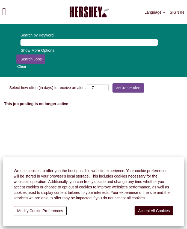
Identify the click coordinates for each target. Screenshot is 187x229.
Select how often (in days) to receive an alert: (47, 88)
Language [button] (154, 12)
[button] (31, 12)
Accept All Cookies (154, 211)
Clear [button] (21, 66)
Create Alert (128, 88)
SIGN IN (177, 12)
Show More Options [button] (37, 50)
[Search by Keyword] (89, 42)
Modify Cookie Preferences (40, 211)
